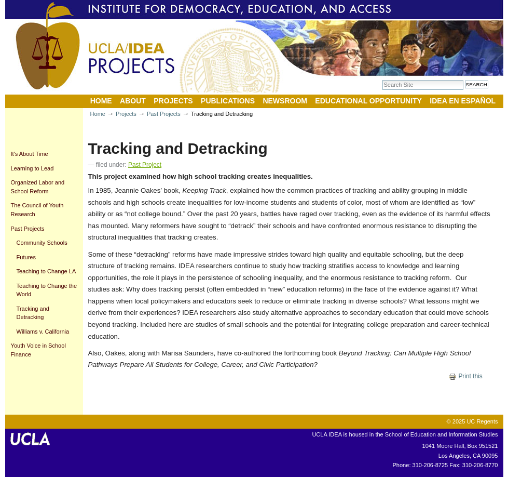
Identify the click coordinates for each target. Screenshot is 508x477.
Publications (228, 101)
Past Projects (164, 114)
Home (101, 101)
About (133, 101)
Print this (465, 376)
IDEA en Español (463, 101)
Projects (173, 101)
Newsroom (285, 101)
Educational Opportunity (368, 101)
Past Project (144, 164)
